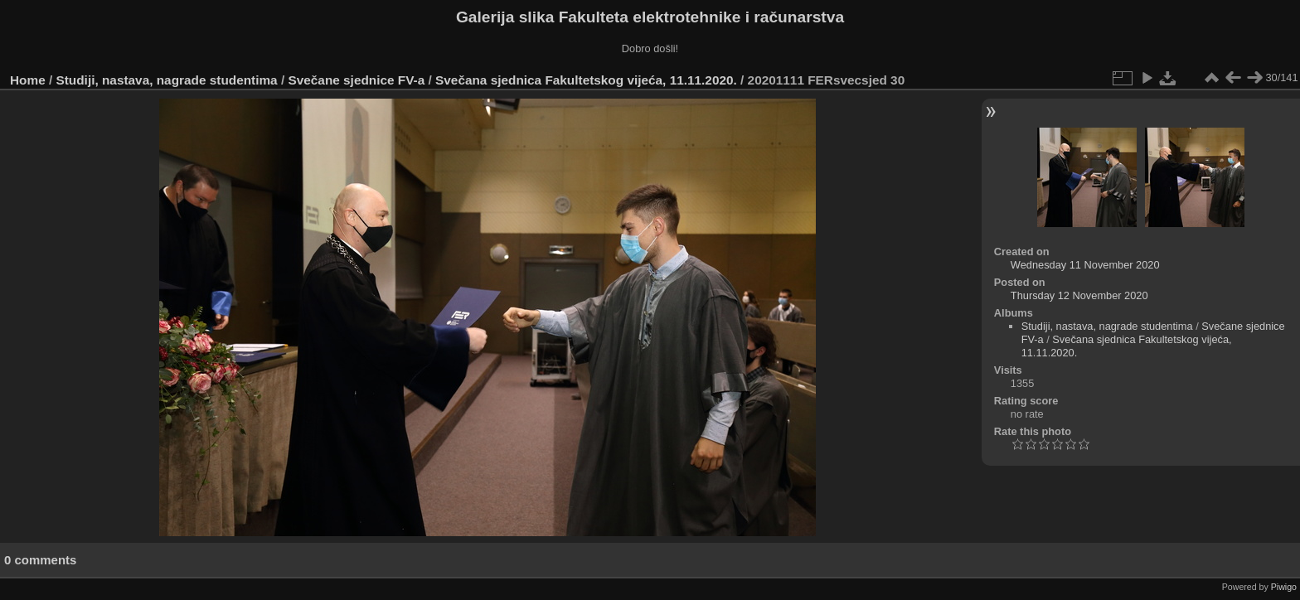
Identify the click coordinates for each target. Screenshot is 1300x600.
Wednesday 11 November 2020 (1085, 265)
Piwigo (1284, 587)
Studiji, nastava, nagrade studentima (167, 80)
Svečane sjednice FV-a (356, 80)
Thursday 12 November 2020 (1079, 295)
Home (28, 80)
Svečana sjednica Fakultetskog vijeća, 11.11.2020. (586, 80)
